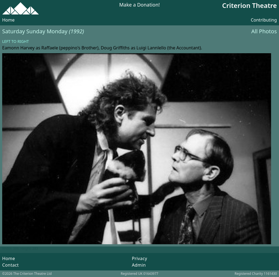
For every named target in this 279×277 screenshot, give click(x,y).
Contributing (264, 20)
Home (8, 20)
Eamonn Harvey (18, 48)
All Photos (264, 31)
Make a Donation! (139, 5)
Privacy (139, 258)
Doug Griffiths (115, 48)
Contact (10, 265)
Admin (139, 265)
